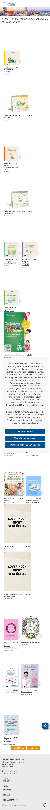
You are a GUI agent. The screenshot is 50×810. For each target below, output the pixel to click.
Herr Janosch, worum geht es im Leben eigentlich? (26, 262)
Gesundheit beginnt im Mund (26, 691)
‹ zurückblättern (18, 748)
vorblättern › (33, 748)
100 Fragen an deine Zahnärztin (7, 739)
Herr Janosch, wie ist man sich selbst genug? (10, 261)
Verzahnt (7, 690)
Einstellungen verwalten (25, 438)
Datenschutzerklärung (16, 405)
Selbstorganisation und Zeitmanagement (33, 501)
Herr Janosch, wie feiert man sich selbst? (8, 69)
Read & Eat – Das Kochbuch (9, 499)
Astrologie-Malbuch (27, 642)
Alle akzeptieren (25, 431)
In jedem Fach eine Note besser (14, 355)
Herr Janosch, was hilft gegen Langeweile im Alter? (11, 166)
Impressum (38, 405)
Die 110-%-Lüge (9, 546)
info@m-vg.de (12, 773)
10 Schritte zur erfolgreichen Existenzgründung (13, 595)
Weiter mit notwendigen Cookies (25, 445)
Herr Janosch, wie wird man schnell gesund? (9, 309)
